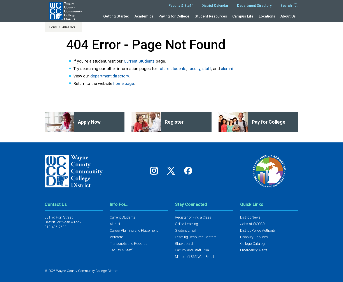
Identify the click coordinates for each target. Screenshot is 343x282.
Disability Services (254, 237)
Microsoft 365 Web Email (194, 257)
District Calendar (214, 6)
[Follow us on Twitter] (172, 170)
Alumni (115, 224)
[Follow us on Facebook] (188, 170)
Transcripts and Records (128, 244)
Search (289, 5)
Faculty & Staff (181, 6)
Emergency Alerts (253, 250)
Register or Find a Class (193, 217)
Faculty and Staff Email (192, 250)
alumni (227, 68)
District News (250, 217)
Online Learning (186, 224)
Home (53, 27)
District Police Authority (258, 230)
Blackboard (184, 244)
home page (123, 83)
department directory (109, 76)
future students (172, 68)
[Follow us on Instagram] (155, 170)
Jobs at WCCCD (252, 224)
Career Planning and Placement (134, 230)
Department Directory (254, 6)
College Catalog (252, 244)
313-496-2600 (55, 227)
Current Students (139, 61)
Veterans (117, 237)
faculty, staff (199, 68)
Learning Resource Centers (195, 237)
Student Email (185, 230)
